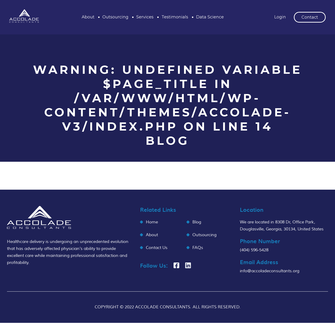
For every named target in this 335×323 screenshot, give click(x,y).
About (88, 17)
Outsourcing (115, 17)
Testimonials (174, 17)
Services (145, 17)
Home (152, 222)
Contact (310, 17)
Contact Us (157, 247)
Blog (196, 222)
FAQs (197, 247)
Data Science (210, 17)
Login (280, 17)
